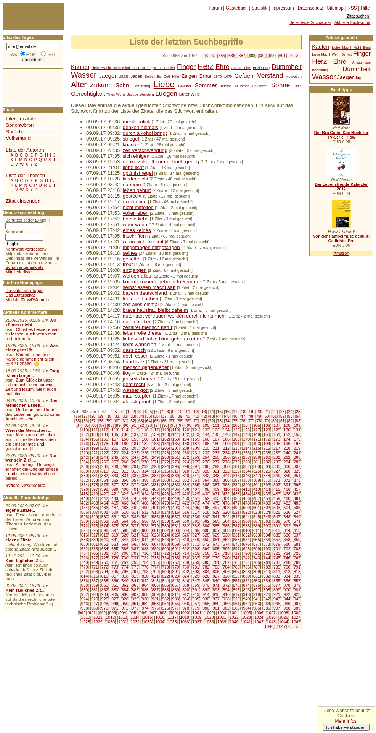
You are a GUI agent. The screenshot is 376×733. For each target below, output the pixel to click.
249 (155, 457)
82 (290, 420)
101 (216, 425)
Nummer (242, 86)
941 (256, 599)
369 (256, 480)
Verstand (270, 75)
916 (226, 594)
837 (94, 580)
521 (236, 512)
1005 (246, 612)
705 (94, 553)
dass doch (134, 350)
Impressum (283, 8)
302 (246, 466)
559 (175, 521)
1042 (259, 622)
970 (104, 608)
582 (185, 526)
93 (150, 425)
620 (125, 535)
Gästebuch (237, 8)
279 (236, 462)
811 (276, 571)
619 (114, 535)
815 (94, 576)
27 (85, 416)
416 (287, 489)
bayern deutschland (145, 293)
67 (172, 420)
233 (216, 452)
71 (203, 420)
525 (276, 512)
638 (84, 539)
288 (104, 466)
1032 (135, 622)
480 (267, 503)
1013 (122, 617)
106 (267, 425)
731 (135, 558)
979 (196, 608)
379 (135, 484)
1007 (271, 612)
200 (104, 448)
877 (276, 585)
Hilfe (365, 8)
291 (135, 466)
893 (216, 590)
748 (84, 562)
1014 (135, 617)
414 (267, 489)
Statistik (260, 8)
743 (256, 558)
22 (274, 411)
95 (165, 425)
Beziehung (261, 68)
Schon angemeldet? (24, 267)
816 (104, 576)
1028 (85, 622)
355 (114, 480)
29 (101, 416)
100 (205, 425)
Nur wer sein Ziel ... (31, 457)
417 (297, 489)
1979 (228, 76)
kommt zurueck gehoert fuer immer (162, 281)
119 (175, 430)
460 (287, 498)
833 (276, 576)
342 (205, 475)
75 (235, 420)
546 (267, 516)
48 (251, 416)
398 (104, 489)
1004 (234, 612)
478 (246, 503)
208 (185, 448)
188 (205, 443)
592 (287, 526)
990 (82, 612)
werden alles (137, 276)
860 (104, 585)
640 (104, 539)
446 (145, 498)
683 (94, 548)
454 (226, 498)
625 (175, 535)
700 (267, 548)
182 (145, 443)
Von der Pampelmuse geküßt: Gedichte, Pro (341, 238)
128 (267, 430)
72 (211, 420)
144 (205, 434)
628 (205, 535)
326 (267, 471)
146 (226, 434)
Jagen (136, 76)
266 (104, 462)
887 (155, 590)
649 (196, 539)
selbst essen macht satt (149, 287)
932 (165, 599)
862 (125, 585)
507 (94, 512)
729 (114, 558)
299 (216, 466)
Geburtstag (141, 86)
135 (114, 434)
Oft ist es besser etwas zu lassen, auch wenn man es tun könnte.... (32, 334)
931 (155, 599)
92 (142, 425)
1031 (122, 622)
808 (246, 571)
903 (94, 594)
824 (185, 576)
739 (216, 558)
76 (243, 420)
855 (276, 580)
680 (287, 544)
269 (135, 462)
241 (297, 452)
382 (165, 484)
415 (276, 489)
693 (196, 548)
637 (297, 535)
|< (206, 55)
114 (125, 430)
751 (114, 562)
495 (196, 507)
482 (287, 503)
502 (267, 507)
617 (94, 535)
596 (104, 530)
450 (185, 498)
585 (216, 526)
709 (135, 553)
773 (114, 567)
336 (145, 475)
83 (298, 420)
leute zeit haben (141, 299)
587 (236, 526)
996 (143, 612)
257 (236, 457)
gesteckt (132, 196)
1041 (246, 622)
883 (114, 590)
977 (175, 608)
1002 (209, 612)
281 (256, 462)
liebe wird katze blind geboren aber (162, 339)
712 (165, 553)
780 (185, 567)
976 (165, 608)
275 (196, 462)
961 (236, 603)
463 (94, 503)
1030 (110, 622)
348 (267, 475)
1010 (85, 617)
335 (135, 475)
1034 (159, 622)
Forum (215, 8)
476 (226, 503)
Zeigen (189, 76)
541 (216, 516)
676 (246, 544)
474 (205, 503)
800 (165, 571)
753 (135, 562)
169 (236, 439)
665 (135, 544)
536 (165, 516)
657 (276, 539)
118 (165, 430)
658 (287, 539)
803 (196, 571)
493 (175, 507)
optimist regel (138, 173)
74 (227, 420)
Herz (206, 66)
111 (94, 430)
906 (125, 594)
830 (246, 576)
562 (205, 521)
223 (114, 452)
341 (196, 475)
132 (84, 434)
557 (155, 521)
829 (236, 576)
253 (196, 457)
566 (246, 521)
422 (125, 494)
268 (125, 462)
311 (114, 471)
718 (226, 553)
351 (297, 475)
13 (203, 411)
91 (134, 425)
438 (287, 494)
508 (104, 512)
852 (246, 580)
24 (290, 411)
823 (175, 576)
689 (262, 55)
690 (272, 55)
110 (84, 430)
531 (114, 516)
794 (104, 571)
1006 (259, 612)
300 (226, 466)
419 (94, 494)
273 (175, 462)
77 (251, 420)
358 (145, 480)
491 (155, 507)
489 (135, 507)
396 (84, 489)
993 (112, 612)
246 (125, 457)
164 (185, 439)
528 (84, 516)
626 (185, 535)
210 (205, 448)
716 (205, 553)
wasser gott (136, 390)
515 (175, 512)
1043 (271, 622)
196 (287, 443)
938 (226, 599)
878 (287, 585)
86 (94, 425)
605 (196, 530)
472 (185, 503)
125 (236, 430)
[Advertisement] (26, 86)
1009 (295, 612)
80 (274, 420)
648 (185, 539)
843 (155, 580)
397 (94, 489)
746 (287, 558)
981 (216, 608)
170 (246, 439)
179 (114, 443)
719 (236, 553)
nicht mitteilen (138, 207)
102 (226, 425)
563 (216, 521)
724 (287, 553)
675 (236, 544)
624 (165, 535)
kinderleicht (135, 179)
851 (236, 580)
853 (256, 580)
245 (114, 457)
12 (196, 411)
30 (109, 416)
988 (287, 608)
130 (287, 430)
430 (205, 494)
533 (135, 516)
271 (155, 462)
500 (246, 507)
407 (196, 489)
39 (180, 416)
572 (84, 526)
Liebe (164, 84)
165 (196, 439)
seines (130, 253)
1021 (222, 617)
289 (114, 466)
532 (125, 516)
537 (175, 516)
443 (114, 498)
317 (175, 471)
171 (256, 439)
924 (84, 599)
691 (282, 55)
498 (226, 507)
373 (297, 480)
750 (104, 562)
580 (165, 526)
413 (256, 489)
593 (297, 526)
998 (163, 612)
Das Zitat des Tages (24, 290)
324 (246, 471)
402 (145, 489)
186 (185, 443)
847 (196, 580)
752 (125, 562)
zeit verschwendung (145, 150)
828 (226, 576)
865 (155, 585)
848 (205, 580)
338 (165, 475)
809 (256, 571)
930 (145, 599)
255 (216, 457)
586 (226, 526)
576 (125, 526)
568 (267, 521)
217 (276, 448)
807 (236, 571)
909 (155, 594)
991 (92, 612)
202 (125, 448)
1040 (234, 622)
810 (267, 571)
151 (276, 434)
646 (165, 539)
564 (226, 521)
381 (155, 484)
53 (290, 416)
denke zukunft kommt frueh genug (161, 161)
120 (185, 430)
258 (246, 457)
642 (125, 539)
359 (155, 480)
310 (104, 471)
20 (259, 411)
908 (145, 594)
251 (175, 457)
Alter (79, 84)
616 (84, 535)
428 (185, 494)
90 (126, 425)
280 (246, 462)
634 (267, 535)
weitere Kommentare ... (27, 485)
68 (180, 420)
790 (287, 567)
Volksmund (18, 138)
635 (276, 535)
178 (104, 443)
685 (221, 55)
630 (226, 535)
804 (205, 571)
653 (236, 539)
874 (246, 585)
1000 (184, 612)
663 (114, 544)
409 (216, 489)
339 (175, 475)
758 (185, 562)
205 (155, 448)
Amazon (341, 253)
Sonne (280, 85)
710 (145, 553)
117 (155, 430)
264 (84, 462)
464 (104, 503)
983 (236, 608)
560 (185, 521)
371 (276, 480)
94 (157, 425)
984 (246, 608)
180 (125, 443)
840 (125, 580)
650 (205, 539)
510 (125, 512)
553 (114, 521)
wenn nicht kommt (143, 241)
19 (251, 411)
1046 (268, 626)
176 (84, 443)
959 (216, 603)
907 (135, 594)
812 (287, 571)
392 (267, 484)
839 (114, 580)
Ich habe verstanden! (346, 727)
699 (256, 548)
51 (274, 416)
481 (276, 503)
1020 (209, 617)
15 (219, 411)
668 (165, 544)
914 (205, 594)
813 (297, 571)
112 (104, 430)
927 (114, 599)
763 (236, 562)
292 (145, 466)
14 (211, 411)
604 (185, 530)
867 (175, 585)
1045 (295, 622)
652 (226, 539)
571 (297, 521)
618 (104, 535)
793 (94, 571)
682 (84, 548)
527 (297, 512)
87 (102, 425)
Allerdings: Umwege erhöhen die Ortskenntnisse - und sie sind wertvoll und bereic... (31, 471)
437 (276, 494)
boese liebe (136, 219)
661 (94, 544)
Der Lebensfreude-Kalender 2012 (341, 186)
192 (246, 443)
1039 (222, 622)
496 (205, 507)
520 (226, 512)
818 (125, 576)
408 (205, 489)
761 (216, 562)
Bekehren (260, 86)
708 (125, 553)
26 (78, 416)
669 (175, 544)
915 (216, 594)
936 (205, 599)
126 (246, 430)
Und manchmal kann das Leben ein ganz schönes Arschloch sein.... (32, 414)
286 (84, 466)
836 (84, 580)
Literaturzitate (21, 118)
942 (267, 599)
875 (256, 585)
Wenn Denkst (164, 68)
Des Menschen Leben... (31, 402)
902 (84, 594)
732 (145, 558)
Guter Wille (189, 94)
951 (135, 603)
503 (276, 507)
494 (185, 507)
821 (155, 576)
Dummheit (287, 66)
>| (297, 55)
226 (145, 452)
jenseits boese (139, 379)
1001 (197, 612)
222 (104, 452)
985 (256, 608)
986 (267, 608)
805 (216, 571)
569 (276, 521)
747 (297, 558)
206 (165, 448)
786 (246, 567)
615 (297, 530)
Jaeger (108, 75)
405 (175, 489)
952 (145, 603)
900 (287, 590)
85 (86, 425)
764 (246, 562)
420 (104, 494)
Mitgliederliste (18, 272)
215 (256, 448)
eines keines (137, 230)
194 (267, 443)
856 (287, 580)
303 (256, 466)
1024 (259, 617)
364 (205, 480)
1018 (184, 617)
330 (84, 475)
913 (196, 594)
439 (297, 494)
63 (140, 420)
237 (256, 452)
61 (125, 420)
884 (125, 590)
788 (267, 567)
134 (104, 434)
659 (297, 539)
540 (205, 516)
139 (155, 434)
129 (276, 430)
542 (226, 516)
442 (104, 498)
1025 (271, 617)
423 (135, 494)
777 (155, 567)
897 (256, 590)
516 (185, 512)
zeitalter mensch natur (148, 327)
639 (94, 539)
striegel (131, 139)
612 (267, 530)
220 (84, 452)
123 (216, 430)
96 (173, 425)
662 (104, 544)
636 (287, 535)
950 (125, 603)
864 (145, 585)
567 (256, 521)
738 (205, 558)
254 (205, 457)
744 (267, 558)
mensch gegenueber (146, 367)
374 (84, 484)
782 (205, 567)
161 (155, 439)
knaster (131, 144)
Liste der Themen (25, 175)
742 (246, 558)
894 (226, 590)
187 (196, 443)
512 (145, 512)
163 (175, 439)
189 (216, 443)
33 (132, 416)
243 (94, 457)
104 (246, 425)
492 (165, 507)
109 (297, 425)
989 (297, 608)
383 (175, 484)
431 (216, 494)
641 (114, 539)
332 (104, 475)
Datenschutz (310, 8)
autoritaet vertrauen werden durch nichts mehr (174, 316)
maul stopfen (137, 396)
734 (165, 558)
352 (84, 480)
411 (236, 489)
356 (125, 480)
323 (236, 471)
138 (145, 434)
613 (276, 530)
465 (114, 503)
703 (297, 548)
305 (276, 466)
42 (203, 416)
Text (51, 54)
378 (125, 484)
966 (287, 603)
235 (236, 452)
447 (155, 498)
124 (226, 430)
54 (298, 416)
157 (114, 439)
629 (216, 535)
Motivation (294, 76)
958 (205, 603)
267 (114, 462)
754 (145, 562)
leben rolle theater (143, 333)
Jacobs (132, 94)
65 (156, 420)
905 (114, 594)
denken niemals (140, 127)
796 (125, 571)
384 (185, 484)
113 (114, 430)
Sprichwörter (20, 125)
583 (196, 526)
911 (175, 594)
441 (94, 498)
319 (196, 471)
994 (122, 612)
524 (267, 512)
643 (135, 539)
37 (164, 416)
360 (165, 480)
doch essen (136, 356)
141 (175, 434)
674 (226, 544)
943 (276, 599)
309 (94, 471)
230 (185, 452)
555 (135, 521)
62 (132, 420)
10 (180, 411)
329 (297, 471)
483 (297, 503)
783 (216, 567)
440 (84, 498)
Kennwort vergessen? (26, 249)
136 (125, 434)
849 (216, 580)
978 (185, 608)
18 (243, 411)
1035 (172, 622)
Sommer (206, 85)
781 (196, 567)
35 (148, 416)
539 (196, 516)
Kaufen (80, 67)
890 (185, 590)
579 (155, 526)
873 (236, 585)
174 (287, 439)
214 (246, 448)
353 (94, 480)
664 (125, 544)
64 (148, 420)
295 (175, 466)
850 (226, 580)
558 (165, 521)
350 (287, 475)
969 (94, 608)
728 (104, 558)
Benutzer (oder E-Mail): (27, 220)
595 (94, 530)
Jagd (123, 76)
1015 (147, 617)
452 (205, 498)
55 (78, 420)
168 (226, 439)
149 (256, 434)
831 (256, 576)
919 (256, 594)
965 (276, 603)
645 (155, 539)
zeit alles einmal (141, 304)
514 (165, 512)
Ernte (205, 76)
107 (276, 425)
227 (155, 452)
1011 (98, 617)
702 (287, 548)
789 (276, 567)
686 (231, 55)
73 (219, 420)
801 (175, 571)
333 (114, 475)
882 (104, 590)
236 (246, 452)
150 (267, 434)
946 (84, 603)
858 (84, 585)
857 (297, 580)
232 (205, 452)
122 (205, 430)
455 (236, 498)
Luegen (166, 93)
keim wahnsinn (139, 344)
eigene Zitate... (20, 510)
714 (185, 553)
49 (259, 416)
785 (236, 567)
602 (165, 530)
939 (236, 599)
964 (267, 603)
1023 (246, 617)
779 (175, 567)
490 (145, 507)
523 (256, 512)
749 (94, 562)
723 (276, 553)
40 (188, 416)
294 (165, 466)
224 (125, 452)
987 (276, 608)
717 (216, 553)
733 (155, 558)
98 (189, 425)
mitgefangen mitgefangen (151, 247)
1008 (283, 612)
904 (104, 594)
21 (266, 411)
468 (145, 503)
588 (246, 526)
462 (84, 503)
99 (197, 425)
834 (287, 576)
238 (267, 452)
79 (266, 420)
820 (145, 576)
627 (196, 535)
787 (256, 567)
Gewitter (184, 86)
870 (205, 585)
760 (205, 562)
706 (104, 553)
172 (267, 439)
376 (104, 484)
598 (125, 530)
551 (94, 521)
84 (79, 425)
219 (297, 448)
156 (104, 439)
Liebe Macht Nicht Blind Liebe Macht (121, 68)
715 (196, 553)
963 (256, 603)
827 (216, 576)
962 (246, 603)
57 (93, 420)
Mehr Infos (345, 721)
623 (155, 535)
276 (205, 462)
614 (287, 530)
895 (236, 590)
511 (135, 512)
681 (297, 544)
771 (94, 567)
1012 (110, 617)
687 (242, 55)
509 (114, 512)
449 (175, 498)
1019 (197, 617)
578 (145, 526)
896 (246, 590)
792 (84, 571)
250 (165, 457)
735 (175, 558)
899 (276, 590)
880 (84, 590)
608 (226, 530)
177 (94, 443)
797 (135, 571)
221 (94, 452)
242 (84, 457)
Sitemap (335, 8)
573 (94, 526)
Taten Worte (116, 94)
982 (226, 608)
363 (196, 480)
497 (216, 507)
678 (267, 544)
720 (246, 553)
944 (287, 599)
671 (196, 544)
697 (236, 548)
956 (185, 603)
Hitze (298, 86)
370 (267, 480)
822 (165, 576)
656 (267, 539)
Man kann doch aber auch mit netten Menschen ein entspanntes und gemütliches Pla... (30, 442)
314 (145, 471)
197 (297, 443)
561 (196, 521)
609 (236, 530)
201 (114, 448)
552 (104, 521)
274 (185, 462)
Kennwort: (15, 231)
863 (135, 585)
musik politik (136, 122)
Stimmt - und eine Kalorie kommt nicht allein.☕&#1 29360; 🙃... (30, 359)
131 (297, 430)
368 (246, 480)
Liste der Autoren (25, 150)
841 (135, 580)
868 (185, 585)
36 (156, 416)
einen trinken (137, 321)
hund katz (134, 361)
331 (94, 475)
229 (175, 452)
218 (287, 448)
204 (145, 448)
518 (205, 512)
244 (104, 457)
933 (175, 599)
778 (165, 567)
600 (145, 530)
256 (226, 457)
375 (94, 484)
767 (276, 562)
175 (297, 439)
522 (246, 512)
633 (256, 535)
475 (216, 503)
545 (256, 516)
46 (235, 416)
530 (104, 516)
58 (101, 420)
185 (175, 443)
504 (287, 507)
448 (165, 498)
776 (145, 567)
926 (104, 599)
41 (196, 416)
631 (236, 535)
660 (84, 544)
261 (276, 457)
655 (256, 539)
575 (114, 526)
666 (145, 544)
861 (114, 585)
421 (114, 494)
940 (246, 599)
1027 (295, 617)
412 (246, 489)
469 (155, 503)
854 (267, 580)
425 (155, 494)
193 (256, 443)
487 (114, 507)
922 (287, 594)
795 (114, 571)
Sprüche (15, 131)
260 (267, 457)
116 (145, 430)
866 (165, 585)
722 (267, 553)
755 (155, 562)
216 (267, 448)
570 (287, 521)
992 (102, 612)
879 (297, 585)
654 (246, 539)
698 (246, 548)
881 (94, 590)
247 (135, 457)
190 (226, 443)
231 (196, 452)
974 (145, 608)
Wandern (147, 94)
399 (114, 489)
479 (256, 503)
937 (216, 599)
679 (276, 544)
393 (276, 484)
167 (216, 439)
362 (185, 480)
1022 (234, 617)
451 (196, 498)
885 (135, 590)
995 (132, 612)
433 (236, 494)
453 (216, 498)
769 (297, 562)
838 (104, 580)
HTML (32, 54)
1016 (159, 617)
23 (282, 411)
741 (236, 558)
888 (165, 590)
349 (276, 475)
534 (145, 516)
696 (226, 548)
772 (104, 567)
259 (256, 457)
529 (94, 516)
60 (117, 420)
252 (185, 457)
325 (256, 471)
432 (226, 494)
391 (256, 484)
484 (84, 507)
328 (287, 471)
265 (94, 462)
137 (135, 434)
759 (196, 562)
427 (175, 494)
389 (236, 484)
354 (104, 480)
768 (287, 562)
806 (226, 571)
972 (125, 608)
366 (226, 480)
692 (185, 548)
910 (165, 594)
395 (297, 484)
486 (104, 507)
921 (276, 594)
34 (140, 416)
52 (282, 416)
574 (104, 526)
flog (127, 373)
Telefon (226, 86)
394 (287, 484)
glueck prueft (137, 401)
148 (246, 434)
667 (155, 544)
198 (84, 448)
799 (155, 571)
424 (145, 494)
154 (84, 439)
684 (104, 548)
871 (216, 585)
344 (226, 475)
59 (109, 420)
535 (155, 516)
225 (135, 452)
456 (246, 498)
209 (196, 448)
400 (125, 489)
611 (256, 530)
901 (297, 590)
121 (196, 430)
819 (135, 576)
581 (175, 526)
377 (114, 484)
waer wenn (135, 224)
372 (287, 480)
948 (104, 603)
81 (282, 420)
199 (94, 448)
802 (185, 571)
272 (165, 462)
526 (287, 512)
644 (145, 539)
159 (135, 439)
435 (256, 494)
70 (196, 420)
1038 (209, 622)
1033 (147, 622)
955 (175, 603)
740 (226, 558)
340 (185, 475)
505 (297, 507)
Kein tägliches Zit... (25, 560)
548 (287, 516)
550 (84, 521)
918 (246, 594)
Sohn (122, 85)
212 (226, 448)
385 (196, 484)
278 (226, 462)
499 (236, 507)
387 (216, 484)
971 (114, 608)
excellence (135, 201)
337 (155, 475)
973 (135, 608)
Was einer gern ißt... (31, 347)
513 (155, 512)
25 (298, 411)
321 (216, 471)
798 (145, 571)
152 (287, 434)
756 (165, 562)
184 (165, 443)
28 (93, 416)
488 (125, 507)
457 (256, 498)
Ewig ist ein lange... (32, 373)
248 (145, 457)
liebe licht (133, 167)
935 (196, 599)
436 (267, 494)
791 (297, 567)
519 (216, 512)
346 (246, 475)
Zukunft (101, 85)
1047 (281, 626)
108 (287, 425)
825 (196, 576)
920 (267, 594)
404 (165, 489)
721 (256, 553)
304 (267, 466)
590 (267, 526)
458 (267, 498)
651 (216, 539)
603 (175, 530)
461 (297, 498)
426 (165, 494)
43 (211, 416)
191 (236, 443)
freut (128, 264)
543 (236, 516)
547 (276, 516)
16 (227, 411)
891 (196, 590)
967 (297, 603)
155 (94, 439)
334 (125, 475)
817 (114, 576)
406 (185, 489)
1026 (283, 617)
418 (84, 494)
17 (235, 411)
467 (135, 503)
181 (135, 443)
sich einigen (136, 156)
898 (267, 590)
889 (175, 590)
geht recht (134, 384)
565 (236, 521)
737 (196, 558)
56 (85, 420)
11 (188, 411)
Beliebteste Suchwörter (310, 22)
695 (216, 548)
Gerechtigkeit (88, 93)
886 (145, 590)
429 (196, 494)
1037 (197, 622)
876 (267, 585)
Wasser (83, 75)
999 (173, 612)
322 (226, 471)
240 (287, 452)
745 (276, 558)
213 (236, 448)
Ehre (222, 66)
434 (246, 494)
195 (276, 443)
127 (256, 430)
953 (155, 603)
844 (165, 580)
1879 (218, 76)
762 (226, 562)
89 (118, 425)
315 (155, 471)
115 (135, 430)
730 (125, 558)
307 (297, 466)
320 (205, 471)
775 (135, 567)
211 (216, 448)
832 (267, 576)
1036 (184, 622)
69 (188, 420)
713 (175, 553)
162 (165, 439)
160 (145, 439)
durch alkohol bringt (145, 133)
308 (84, 471)
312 (125, 471)
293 (155, 466)
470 (165, 503)
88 (110, 425)
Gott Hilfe (171, 76)
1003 (222, 612)
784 (226, 567)
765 (256, 562)
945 (297, 599)
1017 (172, 617)
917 (236, 594)
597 (114, 530)
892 (205, 590)
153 (297, 434)
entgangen (135, 270)
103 (236, 425)
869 (196, 585)
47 (243, 416)
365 (216, 480)
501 (256, 507)
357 (135, 480)
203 (135, 448)
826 (205, 576)
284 (287, 462)
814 (84, 576)
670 (185, 544)
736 (185, 558)
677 (256, 544)
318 (185, 471)
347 (256, 475)
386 (205, 484)
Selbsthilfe (153, 76)
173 (276, 439)
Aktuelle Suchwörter (352, 22)
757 (175, 562)
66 (164, 420)
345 (236, 475)
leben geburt (137, 190)
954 (165, 603)
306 (287, 466)
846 (185, 580)
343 (216, 475)
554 (125, 521)
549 (297, 516)
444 (125, 498)
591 (276, 526)
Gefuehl (244, 75)
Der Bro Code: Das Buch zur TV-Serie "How (341, 134)
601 (155, 530)
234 (226, 452)
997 (153, 612)
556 (145, 521)
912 (185, 594)
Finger (186, 66)
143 (196, 434)
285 (297, 462)
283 (276, 462)
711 (155, 553)
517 (196, 512)
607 (216, 530)
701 (276, 548)
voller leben (136, 213)
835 (297, 576)
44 (219, 416)
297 (196, 466)
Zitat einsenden (23, 201)
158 (125, 439)
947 (94, 603)
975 (155, 608)
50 (266, 416)
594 (84, 530)
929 (135, 599)
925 (94, 599)
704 (84, 553)
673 (216, 544)
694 (205, 548)
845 (175, 580)
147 (236, 434)
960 (226, 603)
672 (205, 544)
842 (145, 580)
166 (205, 439)
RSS (352, 8)
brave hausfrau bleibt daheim (155, 310)
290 (125, 466)
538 (185, 516)
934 (185, 599)
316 (165, 471)
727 (94, 558)
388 (226, 484)
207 (175, 448)
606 (205, 530)
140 (165, 434)
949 (114, 603)
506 (84, 512)
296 (185, 466)
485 (94, 507)
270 (145, 462)
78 (259, 420)
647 (175, 539)
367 (236, 480)
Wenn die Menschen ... (28, 430)
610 (246, 530)
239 (276, 452)
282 (267, 462)
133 (94, 434)
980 (205, 608)
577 (135, 526)
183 (155, 443)
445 (135, 498)
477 (236, 503)
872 (226, 585)
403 (155, 489)
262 (287, 457)
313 (135, 471)
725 (297, 553)
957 (196, 603)
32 (125, 416)
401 (135, 489)
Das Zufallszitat (20, 295)
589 (256, 526)
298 (205, 466)
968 (84, 608)
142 (185, 434)
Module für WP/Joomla (27, 299)
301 (236, 466)
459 (276, 498)
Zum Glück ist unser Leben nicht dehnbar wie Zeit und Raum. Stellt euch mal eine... (30, 387)
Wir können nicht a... (30, 322)
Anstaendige (241, 68)
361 (175, 480)
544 (246, 516)
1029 (98, 622)
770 (84, 567)
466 (125, 503)
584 (205, 526)
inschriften (134, 236)
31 (117, 416)
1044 (283, 622)
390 (246, 484)
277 (216, 462)
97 (181, 425)
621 (135, 535)
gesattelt (132, 259)
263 (297, 457)
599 (135, 530)
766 (267, 562)
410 (226, 489)
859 (94, 585)
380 (145, 484)
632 (246, 535)
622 (145, 535)
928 (125, 599)
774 (125, 567)
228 (165, 452)
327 (276, 471)
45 (227, 416)
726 (84, 558)
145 (216, 434)
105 (256, 425)
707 (114, 553)
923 (297, 594)
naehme (132, 184)
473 (196, 503)
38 (172, 416)
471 (175, 503)
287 (94, 466)
